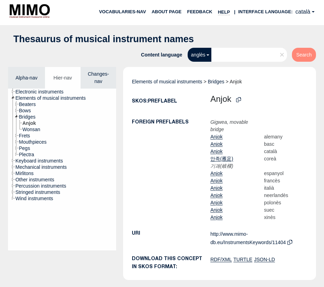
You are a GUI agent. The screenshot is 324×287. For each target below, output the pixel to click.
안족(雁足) (221, 158)
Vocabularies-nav (122, 11)
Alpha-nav (26, 78)
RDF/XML (221, 259)
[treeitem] (42, 92)
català (302, 12)
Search (303, 55)
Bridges (216, 81)
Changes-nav (98, 77)
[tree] (62, 169)
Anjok (216, 136)
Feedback (199, 11)
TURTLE (242, 259)
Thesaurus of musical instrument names (103, 39)
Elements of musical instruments (167, 81)
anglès (198, 55)
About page (167, 11)
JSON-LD (264, 259)
